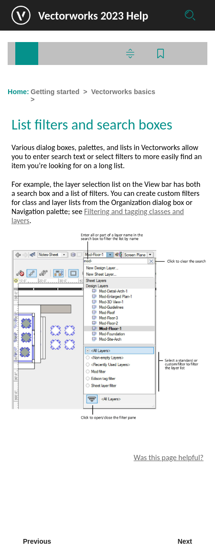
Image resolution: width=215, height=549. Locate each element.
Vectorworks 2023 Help (93, 15)
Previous (37, 541)
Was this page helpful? (169, 457)
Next (185, 541)
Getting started (55, 92)
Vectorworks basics (123, 92)
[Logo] (21, 15)
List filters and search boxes (84, 99)
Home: (18, 92)
